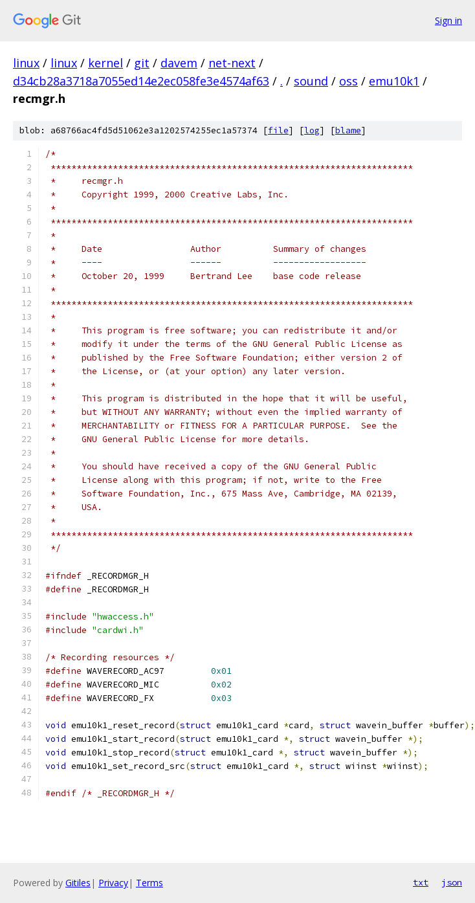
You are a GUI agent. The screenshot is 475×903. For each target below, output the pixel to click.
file (278, 130)
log (312, 130)
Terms (149, 882)
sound (311, 81)
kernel (105, 63)
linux (26, 63)
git (141, 63)
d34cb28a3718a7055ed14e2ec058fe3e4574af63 (141, 81)
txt (420, 882)
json (451, 882)
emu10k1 (394, 81)
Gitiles (78, 882)
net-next (232, 63)
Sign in (448, 20)
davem (178, 63)
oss (348, 81)
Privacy (113, 882)
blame (348, 130)
